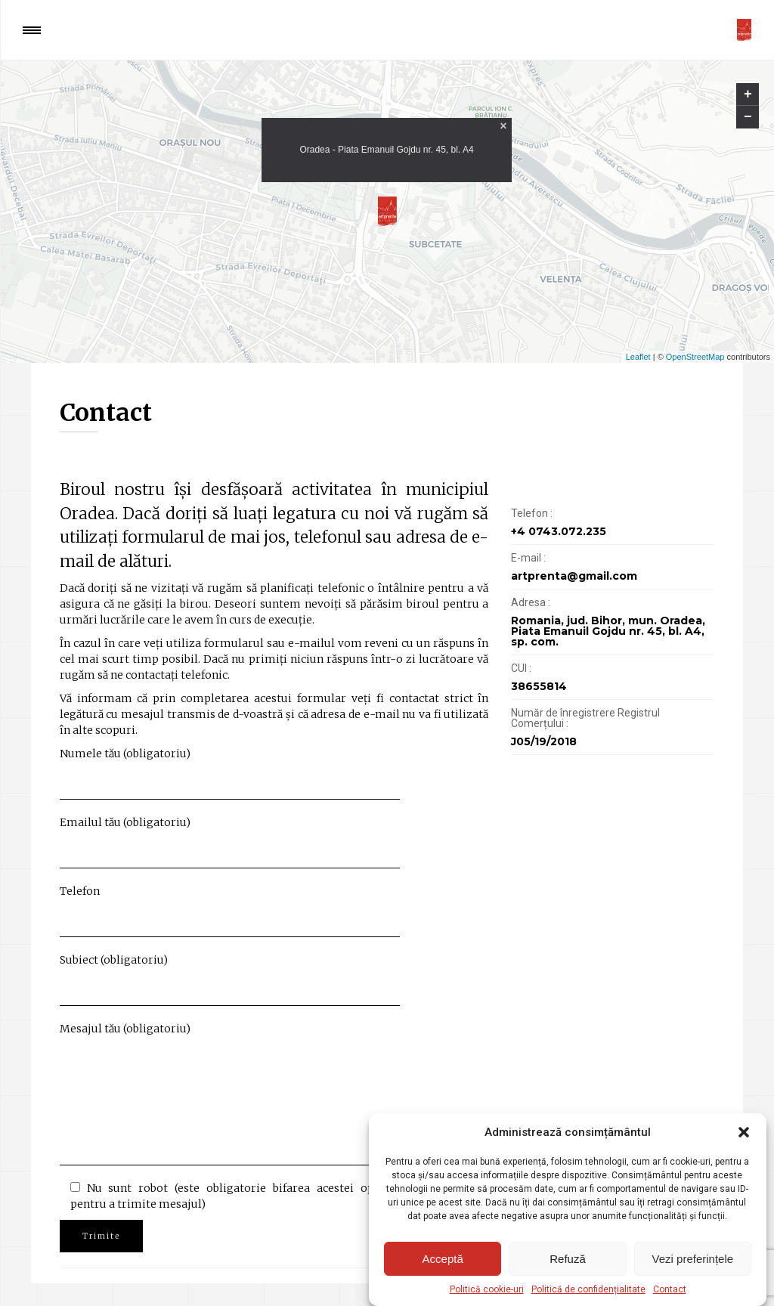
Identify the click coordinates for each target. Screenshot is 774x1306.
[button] (743, 1132)
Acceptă (443, 1258)
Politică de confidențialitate (588, 1289)
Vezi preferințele (693, 1258)
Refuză (568, 1258)
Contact (669, 1289)
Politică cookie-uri (487, 1289)
